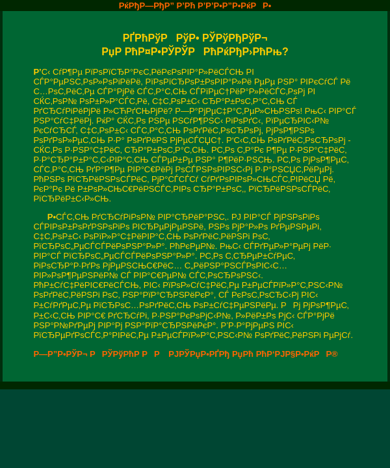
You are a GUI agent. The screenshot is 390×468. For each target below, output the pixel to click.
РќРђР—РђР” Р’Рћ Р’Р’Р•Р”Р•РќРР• (195, 5)
